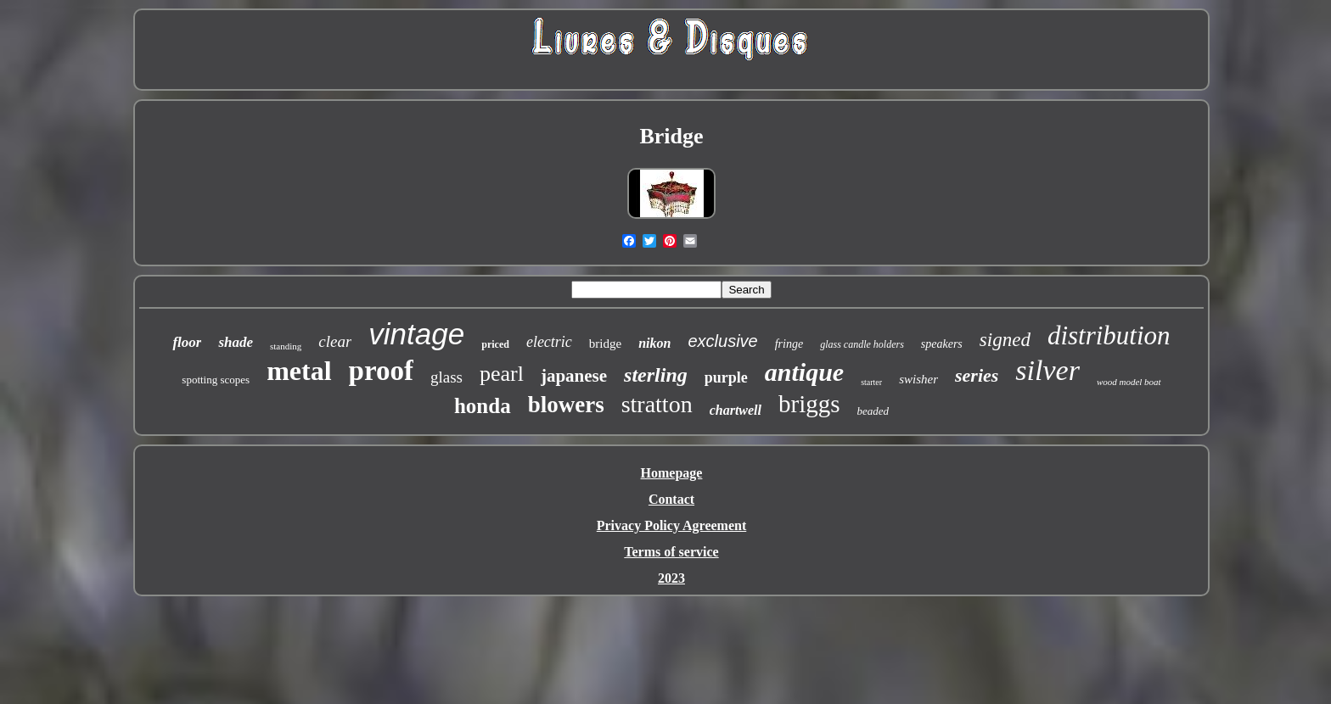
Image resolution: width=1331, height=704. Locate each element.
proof (381, 370)
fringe (789, 344)
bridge (605, 343)
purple (726, 377)
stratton (657, 404)
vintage (416, 333)
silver (1047, 370)
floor (186, 342)
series (976, 375)
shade (235, 342)
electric (549, 341)
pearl (502, 373)
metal (299, 370)
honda (482, 405)
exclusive (722, 341)
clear (334, 341)
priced (495, 344)
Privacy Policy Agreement (672, 525)
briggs (809, 403)
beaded (873, 411)
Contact (671, 499)
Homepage (672, 473)
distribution (1109, 335)
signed (1005, 339)
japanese (574, 376)
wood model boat (1129, 382)
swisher (918, 379)
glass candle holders (862, 344)
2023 (671, 578)
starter (871, 382)
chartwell (735, 410)
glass (446, 377)
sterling (656, 375)
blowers (566, 404)
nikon (654, 343)
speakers (942, 344)
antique (804, 372)
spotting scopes (216, 379)
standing (285, 346)
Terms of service (671, 552)
